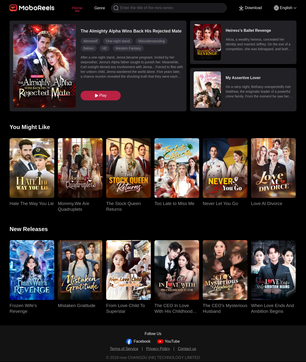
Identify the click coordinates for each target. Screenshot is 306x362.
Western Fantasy (128, 48)
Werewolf (90, 41)
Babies (88, 48)
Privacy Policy (158, 349)
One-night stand (118, 41)
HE (104, 48)
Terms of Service (124, 349)
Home (77, 8)
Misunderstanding (151, 41)
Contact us (187, 349)
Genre (99, 8)
